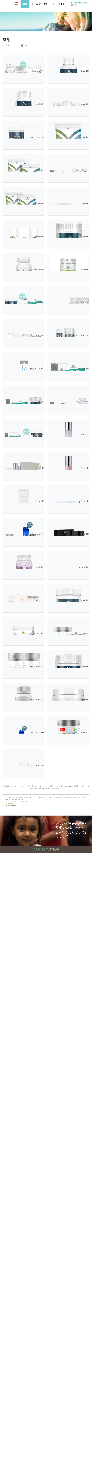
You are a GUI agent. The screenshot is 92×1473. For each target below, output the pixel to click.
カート (58, 4)
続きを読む (9, 99)
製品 (25, 4)
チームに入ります (39, 4)
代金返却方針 (9, 1423)
